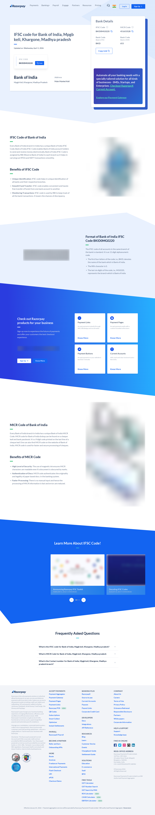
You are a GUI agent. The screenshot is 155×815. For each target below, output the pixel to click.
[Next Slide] (83, 600)
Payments (34, 5)
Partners (76, 5)
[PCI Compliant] (15, 757)
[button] (138, 6)
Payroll (56, 5)
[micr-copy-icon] (132, 31)
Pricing (98, 5)
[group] (77, 574)
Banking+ (45, 5)
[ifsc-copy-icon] (112, 31)
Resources (87, 5)
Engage (65, 5)
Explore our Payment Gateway (111, 97)
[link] (124, 6)
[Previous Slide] (71, 600)
